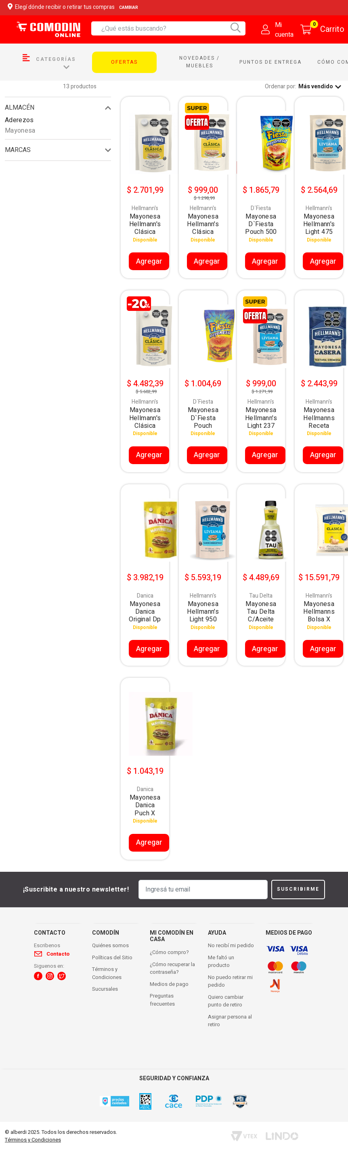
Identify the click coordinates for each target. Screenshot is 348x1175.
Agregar (149, 261)
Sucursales (105, 989)
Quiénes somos (110, 945)
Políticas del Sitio (112, 957)
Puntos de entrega (270, 62)
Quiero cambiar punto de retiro (225, 1001)
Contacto (57, 954)
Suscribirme (298, 889)
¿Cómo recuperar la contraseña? (172, 968)
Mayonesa (20, 130)
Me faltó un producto (221, 961)
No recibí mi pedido (231, 945)
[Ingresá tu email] (203, 889)
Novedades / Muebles (199, 61)
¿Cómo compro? (169, 952)
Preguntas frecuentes (162, 1000)
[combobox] (173, 28)
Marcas (18, 150)
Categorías (49, 62)
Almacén (19, 107)
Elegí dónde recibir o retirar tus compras (74, 7)
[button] (38, 976)
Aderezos (19, 120)
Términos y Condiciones (107, 973)
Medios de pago (169, 984)
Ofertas (124, 62)
